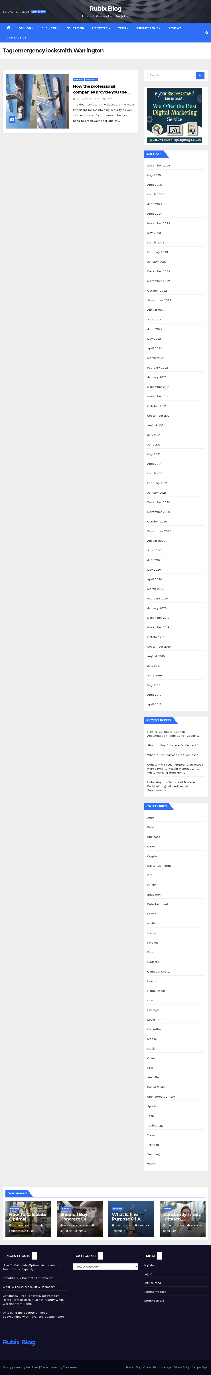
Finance (153, 942)
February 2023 (157, 252)
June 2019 (154, 675)
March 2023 (155, 242)
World (151, 1164)
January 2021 (156, 492)
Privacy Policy (148, 28)
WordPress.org (153, 1300)
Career (152, 846)
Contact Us (17, 37)
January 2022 (157, 377)
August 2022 (156, 310)
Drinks (152, 885)
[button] (206, 32)
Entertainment (157, 904)
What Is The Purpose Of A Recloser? (173, 755)
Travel (151, 1135)
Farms (151, 914)
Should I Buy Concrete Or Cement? (172, 745)
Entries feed (152, 1283)
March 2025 (155, 194)
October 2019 (157, 637)
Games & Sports (159, 971)
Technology (155, 1125)
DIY (149, 875)
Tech (122, 28)
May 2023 (154, 233)
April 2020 (154, 579)
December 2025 (158, 165)
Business (49, 28)
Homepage (165, 1367)
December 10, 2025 (25, 1225)
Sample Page (199, 1367)
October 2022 (157, 290)
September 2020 (159, 531)
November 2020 (158, 512)
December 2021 (158, 387)
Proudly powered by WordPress (21, 1367)
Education (75, 28)
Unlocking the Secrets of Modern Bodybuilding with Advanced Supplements (171, 786)
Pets (150, 1067)
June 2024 (154, 204)
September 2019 (159, 646)
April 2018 (154, 704)
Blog (138, 1367)
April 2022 (154, 348)
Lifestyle (100, 28)
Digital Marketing (159, 865)
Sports (152, 1106)
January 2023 (157, 261)
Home (129, 1367)
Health (152, 981)
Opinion (25, 28)
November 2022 (158, 281)
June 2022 (154, 329)
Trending (153, 1144)
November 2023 (158, 223)
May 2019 (153, 685)
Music (151, 1048)
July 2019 (154, 666)
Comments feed (155, 1291)
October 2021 (156, 406)
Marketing (154, 1029)
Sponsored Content (161, 1096)
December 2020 (158, 502)
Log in (147, 1274)
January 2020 (157, 608)
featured (153, 933)
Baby (150, 827)
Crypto (152, 856)
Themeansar (70, 1367)
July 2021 (154, 435)
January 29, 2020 (88, 99)
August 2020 (156, 540)
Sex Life (153, 1077)
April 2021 (154, 463)
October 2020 (157, 521)
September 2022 (159, 300)
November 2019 (158, 627)
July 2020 (154, 550)
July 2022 (154, 319)
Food (150, 952)
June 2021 (154, 444)
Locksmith (91, 79)
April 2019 (154, 694)
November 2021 (158, 396)
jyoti (108, 99)
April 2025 (154, 184)
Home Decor (156, 990)
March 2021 (155, 473)
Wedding (153, 1154)
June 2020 (155, 560)
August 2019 (156, 656)
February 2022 (157, 367)
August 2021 (156, 425)
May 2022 (154, 338)
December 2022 (158, 271)
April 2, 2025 (176, 1225)
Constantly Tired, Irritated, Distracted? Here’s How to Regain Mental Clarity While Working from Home (175, 768)
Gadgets (153, 962)
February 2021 (157, 483)
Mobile (152, 1039)
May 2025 (154, 175)
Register (149, 1265)
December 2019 (158, 617)
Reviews (175, 28)
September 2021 (159, 415)
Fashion (153, 923)
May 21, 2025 (123, 1225)
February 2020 (157, 598)
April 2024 (154, 213)
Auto (150, 817)
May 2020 (154, 569)
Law (150, 1000)
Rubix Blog (105, 8)
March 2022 (155, 358)
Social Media (156, 1087)
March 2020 (155, 589)
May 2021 (153, 454)
